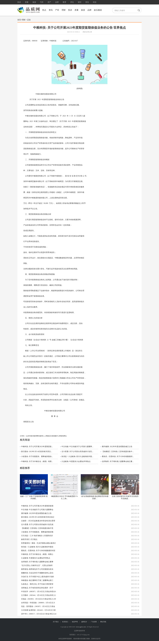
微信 (48, 436)
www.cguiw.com (81, 627)
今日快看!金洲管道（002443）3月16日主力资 (38, 610)
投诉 (19, 2)
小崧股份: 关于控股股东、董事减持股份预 (37, 532)
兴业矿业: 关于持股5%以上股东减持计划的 (37, 577)
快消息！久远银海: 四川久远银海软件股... (77, 456)
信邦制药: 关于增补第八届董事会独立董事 (37, 562)
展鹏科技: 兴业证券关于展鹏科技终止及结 (37, 573)
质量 (26, 2)
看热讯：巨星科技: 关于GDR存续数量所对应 (38, 551)
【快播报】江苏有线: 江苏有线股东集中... (118, 451)
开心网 (58, 436)
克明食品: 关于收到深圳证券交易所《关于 (37, 588)
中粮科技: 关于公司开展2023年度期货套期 (37, 506)
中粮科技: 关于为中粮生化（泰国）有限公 (37, 554)
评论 (72, 2)
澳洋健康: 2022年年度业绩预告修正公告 (117, 446)
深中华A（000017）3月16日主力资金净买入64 (38, 614)
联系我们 (65, 622)
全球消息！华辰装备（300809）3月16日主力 (38, 603)
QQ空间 (28, 436)
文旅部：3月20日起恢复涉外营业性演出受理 (38, 521)
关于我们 (56, 622)
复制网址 (64, 436)
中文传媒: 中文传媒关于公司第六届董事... (77, 446)
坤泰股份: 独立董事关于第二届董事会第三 (37, 580)
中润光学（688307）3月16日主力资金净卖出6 (38, 591)
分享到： (23, 436)
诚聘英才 (84, 622)
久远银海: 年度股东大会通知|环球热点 (76, 461)
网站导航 (103, 622)
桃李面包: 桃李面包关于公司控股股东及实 (37, 569)
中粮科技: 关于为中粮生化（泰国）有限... (37, 461)
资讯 (87, 2)
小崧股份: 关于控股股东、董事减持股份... (37, 456)
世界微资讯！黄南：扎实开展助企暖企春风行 (38, 543)
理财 (64, 10)
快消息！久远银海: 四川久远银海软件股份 (37, 547)
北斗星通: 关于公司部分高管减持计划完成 (37, 524)
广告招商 (94, 622)
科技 (94, 2)
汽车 (41, 2)
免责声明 (75, 622)
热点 (44, 10)
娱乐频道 (98, 10)
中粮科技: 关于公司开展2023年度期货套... (37, 446)
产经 (57, 10)
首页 (19, 20)
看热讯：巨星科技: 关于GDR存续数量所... (118, 456)
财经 (79, 2)
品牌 (57, 2)
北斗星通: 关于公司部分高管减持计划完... (77, 451)
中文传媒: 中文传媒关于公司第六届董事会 (37, 510)
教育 (64, 2)
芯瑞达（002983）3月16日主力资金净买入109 (38, 599)
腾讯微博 (40, 436)
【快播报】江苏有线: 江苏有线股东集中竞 (37, 528)
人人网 (45, 436)
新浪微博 (34, 436)
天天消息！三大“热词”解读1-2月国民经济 (37, 536)
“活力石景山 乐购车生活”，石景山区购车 (37, 565)
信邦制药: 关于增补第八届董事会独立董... (118, 461)
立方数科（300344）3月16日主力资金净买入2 (38, 595)
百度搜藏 (53, 436)
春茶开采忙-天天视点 (29, 539)
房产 (49, 2)
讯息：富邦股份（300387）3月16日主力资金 (38, 606)
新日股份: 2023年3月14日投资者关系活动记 (37, 517)
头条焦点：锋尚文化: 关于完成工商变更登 (37, 584)
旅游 (34, 2)
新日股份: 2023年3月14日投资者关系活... (36, 451)
